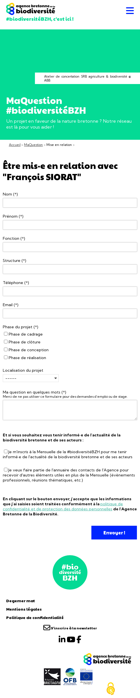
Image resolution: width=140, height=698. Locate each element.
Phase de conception (26, 349)
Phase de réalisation (25, 357)
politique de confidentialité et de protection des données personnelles (63, 506)
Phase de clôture (22, 342)
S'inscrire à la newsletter (70, 628)
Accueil (15, 145)
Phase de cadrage (23, 334)
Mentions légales (24, 609)
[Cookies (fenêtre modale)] (110, 689)
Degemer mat (20, 600)
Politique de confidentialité (35, 617)
